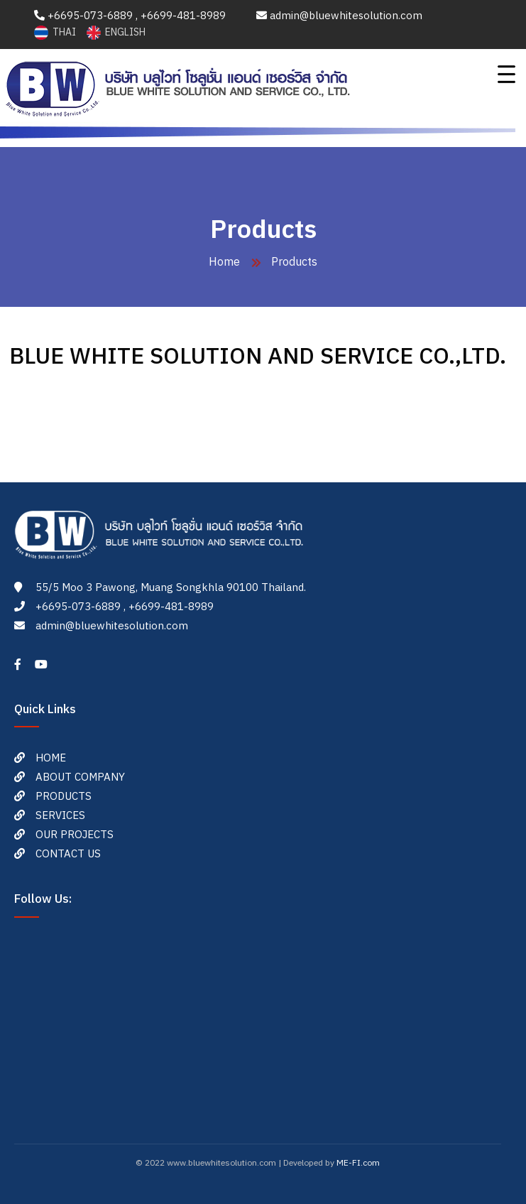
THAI (56, 32)
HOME (50, 758)
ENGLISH (116, 32)
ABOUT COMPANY (80, 777)
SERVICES (60, 816)
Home (224, 262)
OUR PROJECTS (74, 835)
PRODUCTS (63, 797)
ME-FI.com (358, 1163)
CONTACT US (68, 854)
